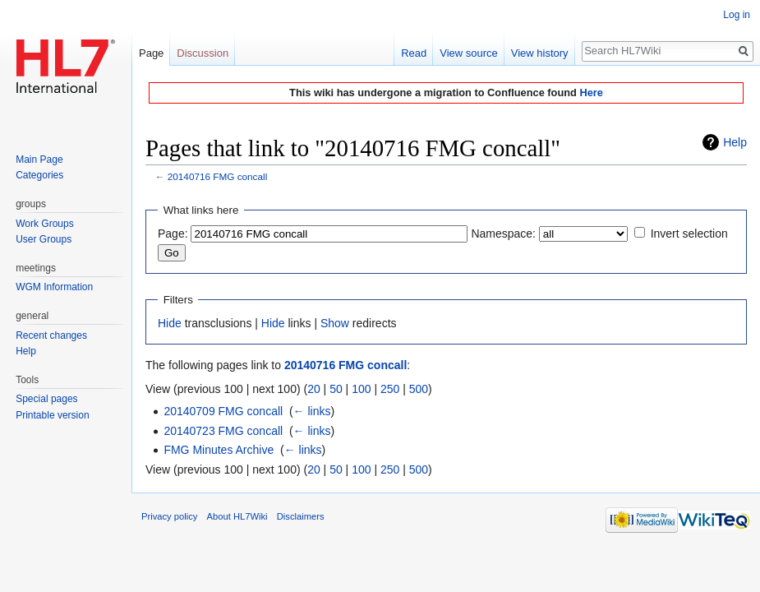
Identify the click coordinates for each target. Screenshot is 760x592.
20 (313, 388)
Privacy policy (169, 516)
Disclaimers (301, 516)
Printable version (52, 415)
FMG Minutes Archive (219, 449)
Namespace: (503, 233)
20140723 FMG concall (223, 430)
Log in (736, 15)
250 (389, 388)
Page (151, 53)
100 (361, 388)
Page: (173, 233)
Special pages (46, 399)
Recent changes (51, 335)
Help (735, 142)
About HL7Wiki (237, 516)
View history (540, 53)
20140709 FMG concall (223, 411)
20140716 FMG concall (218, 176)
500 (418, 388)
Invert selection (689, 233)
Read (413, 53)
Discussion (202, 53)
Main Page (39, 159)
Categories (39, 175)
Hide (170, 323)
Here (590, 92)
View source (469, 53)
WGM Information (54, 287)
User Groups (43, 239)
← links (312, 411)
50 (336, 388)
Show (334, 323)
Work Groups (44, 223)
